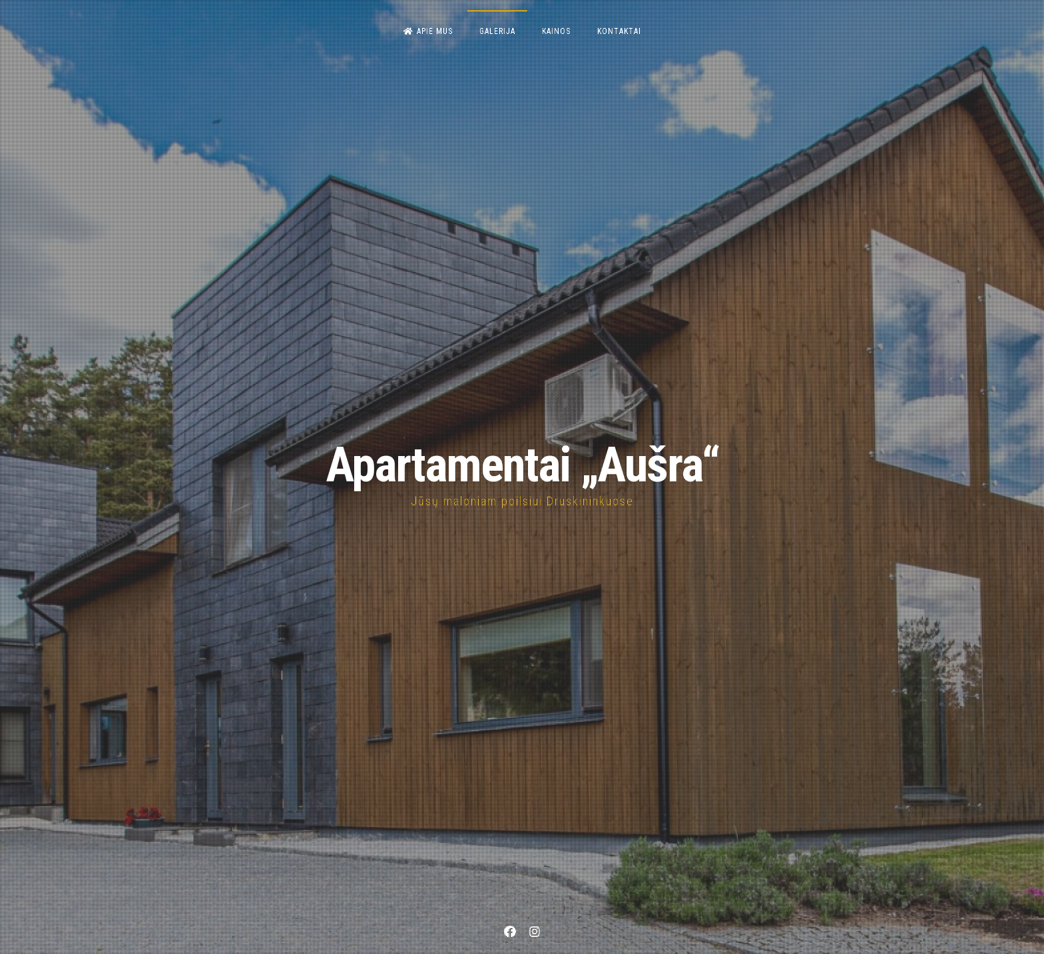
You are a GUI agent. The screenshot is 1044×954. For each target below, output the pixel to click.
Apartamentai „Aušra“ (522, 465)
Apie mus (428, 31)
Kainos (556, 31)
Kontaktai (619, 31)
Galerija (497, 31)
